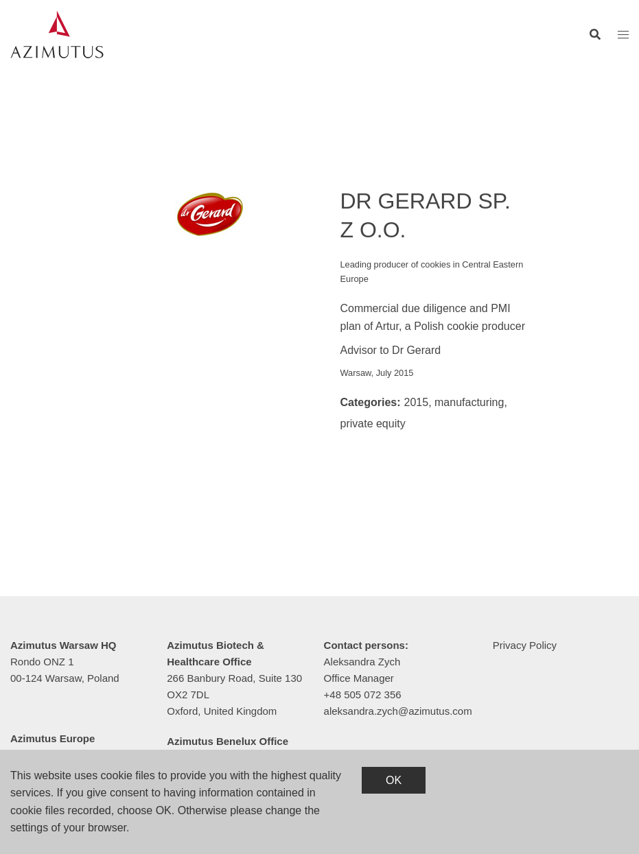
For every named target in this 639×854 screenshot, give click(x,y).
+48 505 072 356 (363, 694)
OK (394, 780)
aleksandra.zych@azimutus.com (398, 711)
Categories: (370, 402)
